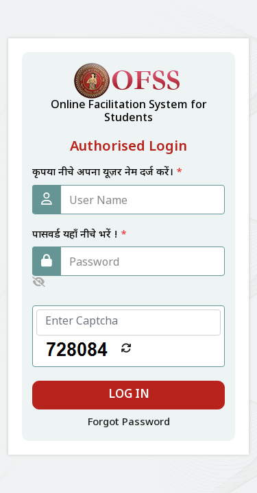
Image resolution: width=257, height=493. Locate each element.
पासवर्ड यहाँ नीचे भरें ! (79, 235)
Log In (128, 395)
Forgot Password (129, 422)
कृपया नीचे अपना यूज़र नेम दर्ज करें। (107, 172)
